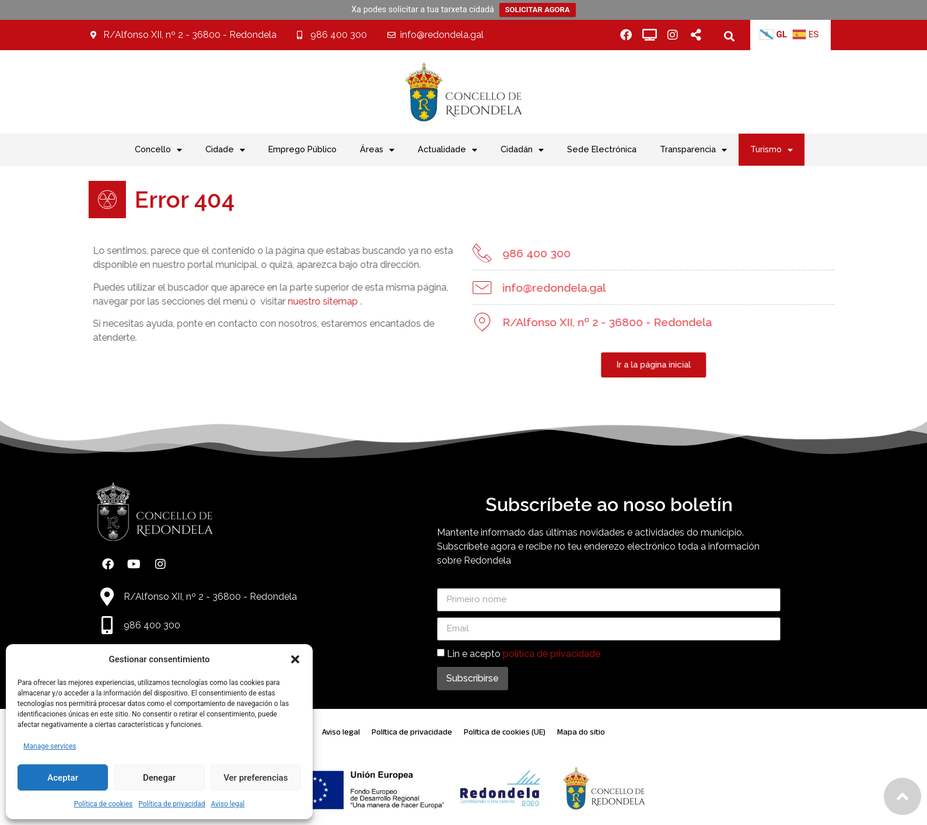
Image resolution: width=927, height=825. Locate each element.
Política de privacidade (412, 732)
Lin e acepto (523, 653)
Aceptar (62, 777)
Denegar (159, 777)
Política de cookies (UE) (504, 732)
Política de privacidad (171, 804)
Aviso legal (227, 804)
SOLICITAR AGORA (537, 9)
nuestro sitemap (298, 301)
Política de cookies (103, 804)
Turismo (771, 150)
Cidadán (522, 150)
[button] (295, 659)
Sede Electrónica (601, 149)
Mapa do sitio (581, 732)
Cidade (225, 150)
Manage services (49, 746)
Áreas (377, 150)
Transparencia (693, 150)
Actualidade (447, 150)
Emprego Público (302, 149)
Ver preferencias (255, 777)
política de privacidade (551, 653)
